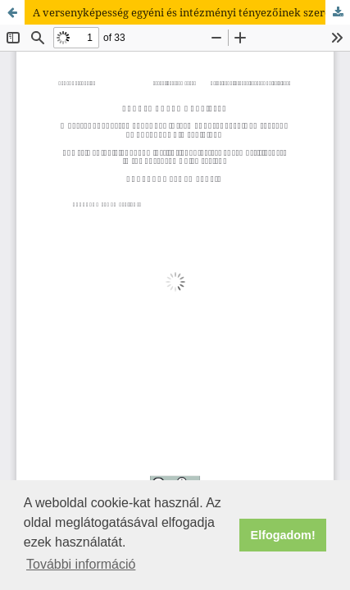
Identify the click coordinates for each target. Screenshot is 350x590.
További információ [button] (80, 564)
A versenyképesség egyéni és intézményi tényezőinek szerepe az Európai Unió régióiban (191, 12)
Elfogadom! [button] (283, 535)
